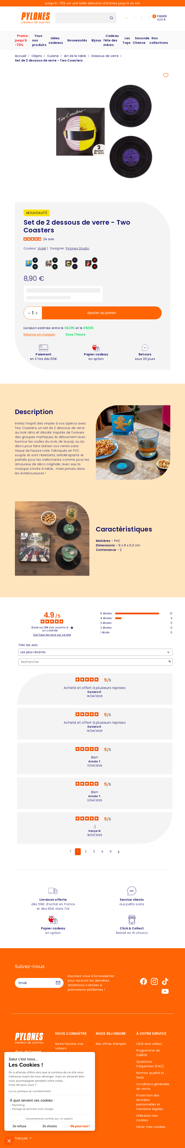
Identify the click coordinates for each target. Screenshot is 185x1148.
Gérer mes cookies (151, 1127)
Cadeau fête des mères (111, 40)
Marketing (13, 1105)
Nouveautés (77, 40)
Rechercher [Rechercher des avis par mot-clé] (93, 661)
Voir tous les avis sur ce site (52, 634)
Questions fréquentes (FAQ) (150, 1064)
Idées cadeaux (56, 40)
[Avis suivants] (118, 852)
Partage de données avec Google (27, 1108)
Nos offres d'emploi (111, 1044)
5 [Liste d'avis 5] (111, 851)
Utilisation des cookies (147, 1117)
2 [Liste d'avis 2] (86, 851)
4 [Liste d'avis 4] (102, 851)
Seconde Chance (141, 40)
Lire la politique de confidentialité (24, 1091)
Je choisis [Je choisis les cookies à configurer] (44, 1126)
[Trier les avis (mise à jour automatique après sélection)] (95, 652)
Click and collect (149, 1044)
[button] (9, 1140)
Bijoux (96, 40)
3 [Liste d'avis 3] (94, 851)
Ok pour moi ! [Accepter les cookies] (74, 1126)
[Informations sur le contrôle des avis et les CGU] (72, 627)
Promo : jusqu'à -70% (22, 40)
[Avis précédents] (70, 851)
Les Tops (126, 40)
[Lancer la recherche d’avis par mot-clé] (169, 662)
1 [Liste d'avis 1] (77, 851)
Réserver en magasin (39, 335)
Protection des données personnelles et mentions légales (149, 1102)
